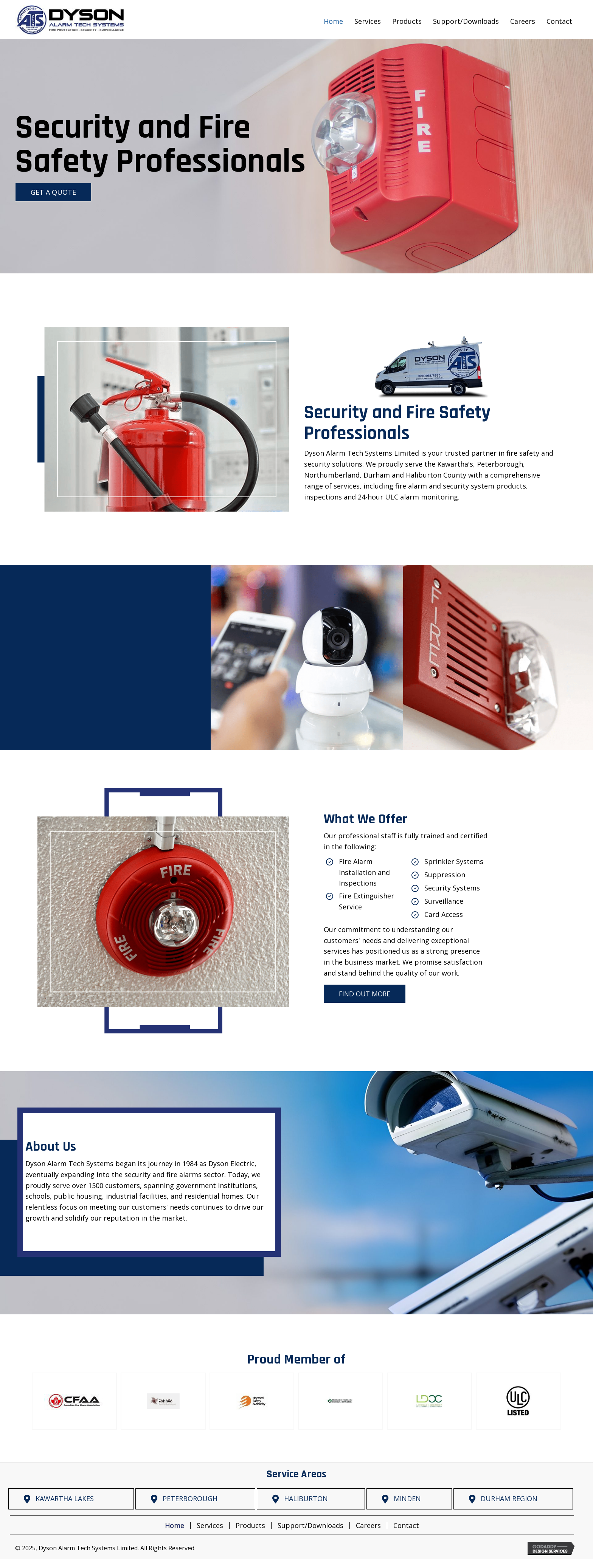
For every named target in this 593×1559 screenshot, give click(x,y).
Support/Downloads (310, 1525)
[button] (53, 192)
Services (210, 1525)
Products (250, 1525)
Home (174, 1525)
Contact (406, 1525)
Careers (368, 1525)
